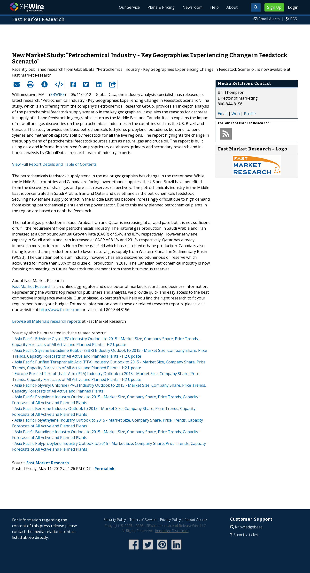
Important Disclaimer (172, 530)
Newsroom (192, 7)
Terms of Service (143, 519)
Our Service (129, 7)
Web (236, 113)
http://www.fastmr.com (59, 309)
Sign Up (274, 7)
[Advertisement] (155, 36)
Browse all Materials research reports (46, 321)
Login (293, 7)
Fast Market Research (32, 286)
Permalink (104, 468)
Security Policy (114, 519)
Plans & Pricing (161, 7)
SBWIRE (57, 94)
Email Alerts (269, 19)
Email (222, 113)
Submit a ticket (245, 534)
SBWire (27, 7)
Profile (250, 113)
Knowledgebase (249, 527)
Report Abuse (196, 519)
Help (214, 7)
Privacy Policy (170, 519)
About (232, 7)
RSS (293, 19)
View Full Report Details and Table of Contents (54, 164)
